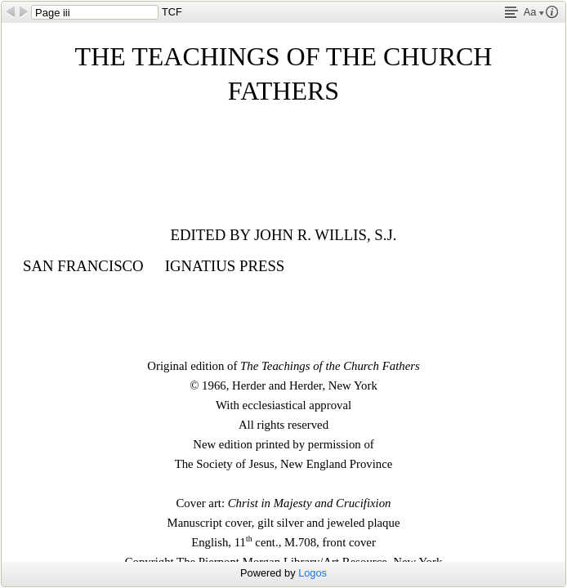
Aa (534, 12)
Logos (312, 573)
